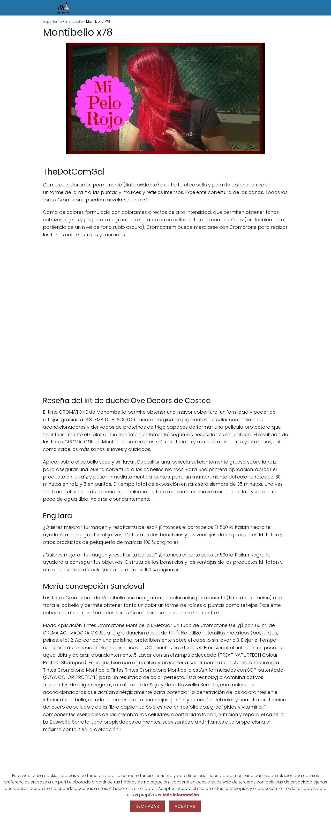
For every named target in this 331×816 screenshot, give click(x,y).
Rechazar (148, 806)
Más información (181, 795)
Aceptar (185, 806)
